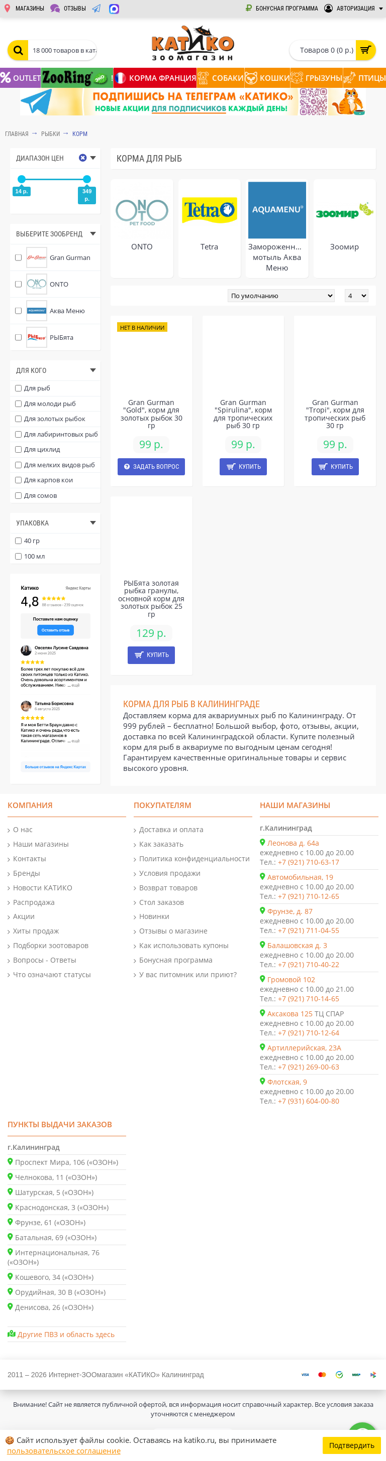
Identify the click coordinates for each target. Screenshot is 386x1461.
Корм (79, 134)
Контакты (27, 859)
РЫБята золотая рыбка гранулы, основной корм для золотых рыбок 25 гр (151, 598)
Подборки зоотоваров (48, 946)
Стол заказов (159, 902)
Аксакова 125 (290, 1013)
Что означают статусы (49, 975)
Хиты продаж (33, 931)
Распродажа (31, 902)
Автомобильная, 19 (300, 877)
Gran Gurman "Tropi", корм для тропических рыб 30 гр (335, 413)
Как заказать (158, 844)
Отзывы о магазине (171, 931)
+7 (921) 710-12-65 (308, 896)
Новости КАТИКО (40, 888)
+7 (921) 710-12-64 (308, 1032)
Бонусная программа (173, 960)
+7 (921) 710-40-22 (308, 964)
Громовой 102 (291, 979)
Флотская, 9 (287, 1082)
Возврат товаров (166, 888)
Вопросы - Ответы (42, 960)
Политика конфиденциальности (192, 859)
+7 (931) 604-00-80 (308, 1101)
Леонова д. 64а (293, 843)
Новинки (151, 916)
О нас (20, 830)
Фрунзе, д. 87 (290, 911)
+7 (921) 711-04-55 (308, 930)
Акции (21, 916)
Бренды (24, 873)
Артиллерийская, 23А (304, 1047)
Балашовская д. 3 (297, 945)
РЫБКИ (50, 134)
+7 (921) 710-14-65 (308, 998)
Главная (17, 134)
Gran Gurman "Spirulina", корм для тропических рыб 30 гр (243, 413)
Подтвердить (351, 1445)
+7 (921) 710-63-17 (308, 862)
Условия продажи (167, 873)
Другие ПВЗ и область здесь (66, 1334)
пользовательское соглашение (64, 1450)
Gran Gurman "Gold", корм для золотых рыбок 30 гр (151, 413)
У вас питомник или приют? (185, 975)
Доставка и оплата (169, 830)
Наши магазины (38, 844)
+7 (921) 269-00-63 (308, 1067)
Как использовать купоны (181, 946)
